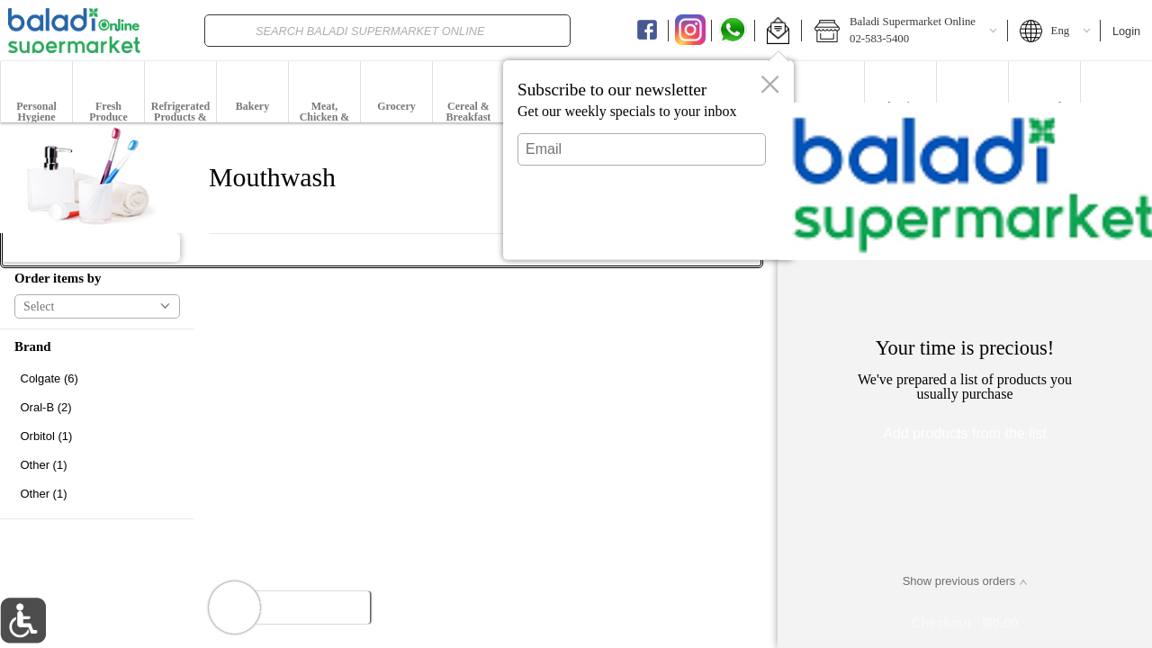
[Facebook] (647, 30)
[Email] (642, 149)
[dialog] (648, 160)
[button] (778, 30)
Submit (641, 230)
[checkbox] (97, 378)
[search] (552, 30)
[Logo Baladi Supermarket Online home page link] (74, 30)
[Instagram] (690, 30)
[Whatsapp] (733, 30)
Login (1126, 31)
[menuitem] (36, 91)
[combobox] (388, 30)
